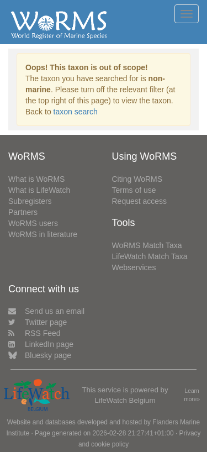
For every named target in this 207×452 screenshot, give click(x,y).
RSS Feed (34, 333)
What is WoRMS (36, 179)
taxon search (76, 111)
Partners (23, 212)
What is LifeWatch (39, 190)
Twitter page (37, 322)
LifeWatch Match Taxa (150, 256)
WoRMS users (33, 223)
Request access (139, 201)
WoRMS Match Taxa (147, 245)
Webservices (134, 267)
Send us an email (46, 311)
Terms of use (134, 190)
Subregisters (30, 201)
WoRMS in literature (42, 234)
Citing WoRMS (137, 179)
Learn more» (192, 395)
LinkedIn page (40, 344)
